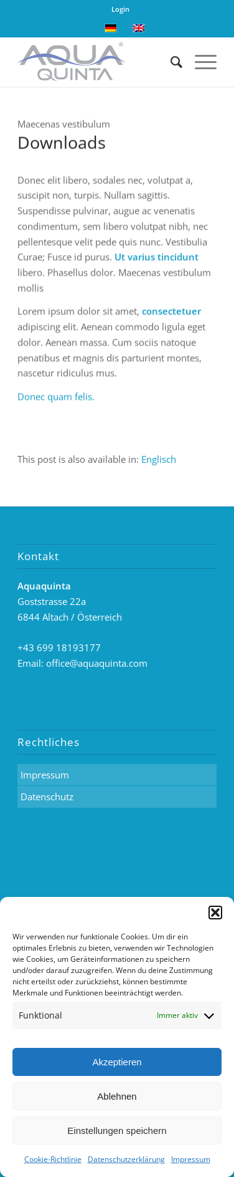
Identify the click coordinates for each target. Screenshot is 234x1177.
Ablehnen (116, 1096)
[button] (215, 912)
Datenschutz (47, 796)
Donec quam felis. (56, 397)
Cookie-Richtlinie (53, 1159)
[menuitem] (158, 459)
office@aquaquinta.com (96, 663)
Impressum (190, 1159)
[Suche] (170, 62)
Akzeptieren (116, 1062)
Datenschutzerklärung (126, 1159)
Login (120, 9)
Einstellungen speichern (116, 1130)
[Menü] (199, 62)
